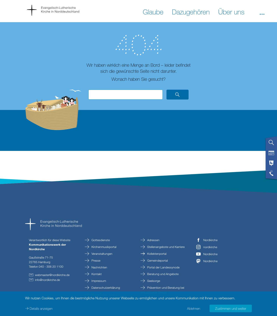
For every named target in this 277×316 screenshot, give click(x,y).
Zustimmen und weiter (230, 308)
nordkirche (210, 247)
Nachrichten (99, 267)
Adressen (152, 240)
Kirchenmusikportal (103, 247)
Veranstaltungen (101, 253)
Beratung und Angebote (162, 274)
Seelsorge (153, 280)
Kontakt (96, 274)
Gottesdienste (100, 240)
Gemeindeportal (157, 260)
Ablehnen (193, 308)
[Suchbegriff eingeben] (125, 95)
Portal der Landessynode (163, 267)
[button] (262, 11)
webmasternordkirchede (52, 275)
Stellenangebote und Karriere (165, 247)
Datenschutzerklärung (105, 287)
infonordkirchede (47, 279)
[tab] (271, 144)
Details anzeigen (41, 308)
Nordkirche (210, 240)
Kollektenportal (156, 253)
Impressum (98, 280)
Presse (95, 260)
